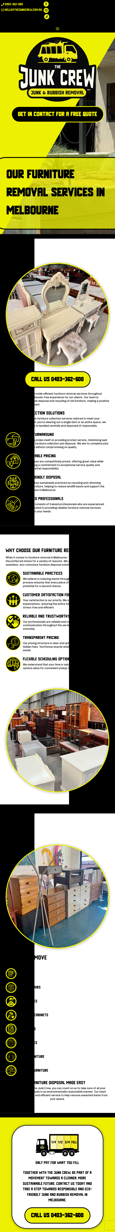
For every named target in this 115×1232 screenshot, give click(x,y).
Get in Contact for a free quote (57, 114)
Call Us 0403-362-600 (57, 379)
